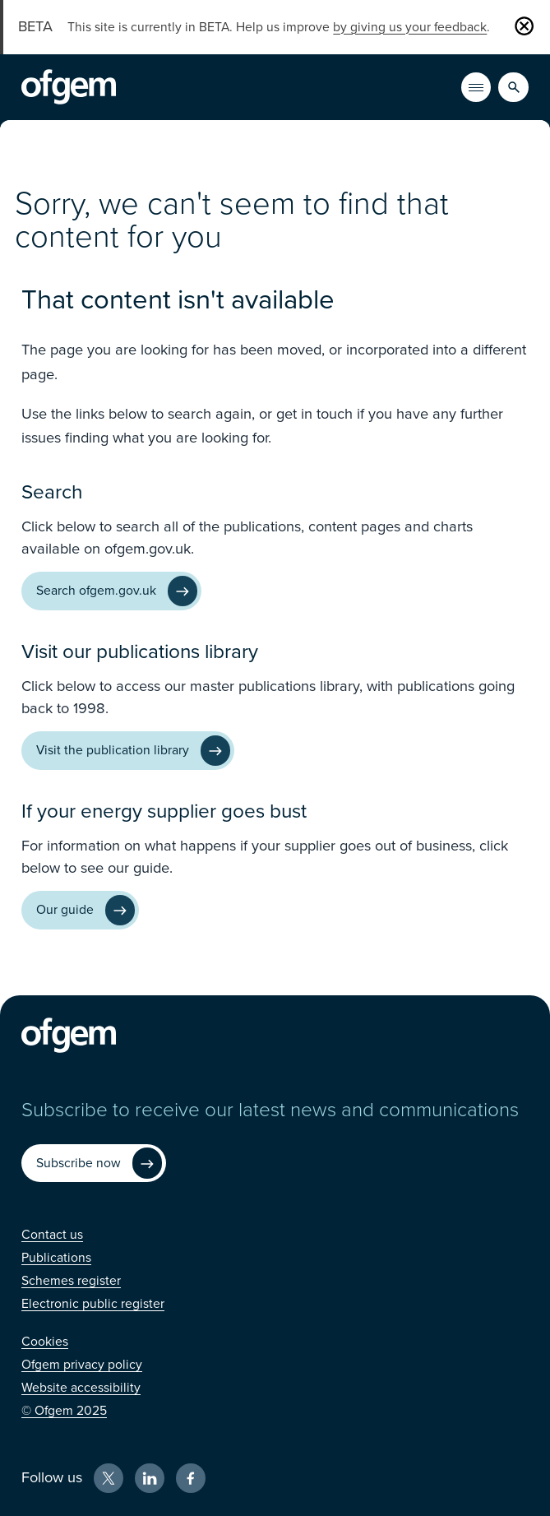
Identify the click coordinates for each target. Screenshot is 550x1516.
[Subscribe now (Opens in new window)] (93, 1163)
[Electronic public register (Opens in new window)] (92, 1303)
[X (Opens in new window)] (108, 1478)
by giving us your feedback (410, 27)
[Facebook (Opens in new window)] (191, 1478)
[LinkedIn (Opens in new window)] (149, 1478)
